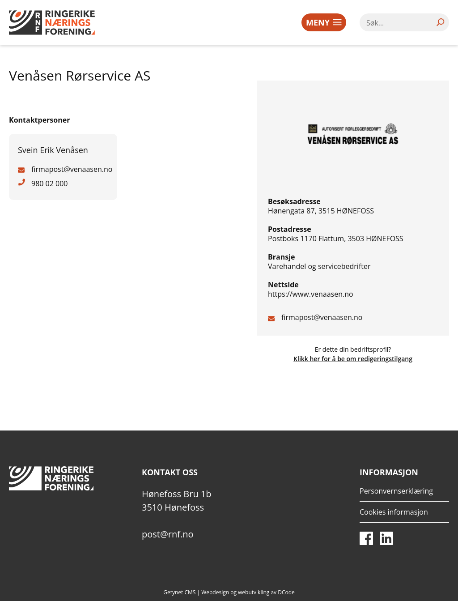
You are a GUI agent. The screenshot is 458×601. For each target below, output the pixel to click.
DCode (286, 592)
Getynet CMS (179, 592)
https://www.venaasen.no (310, 294)
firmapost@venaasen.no (321, 317)
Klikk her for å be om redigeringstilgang (352, 358)
